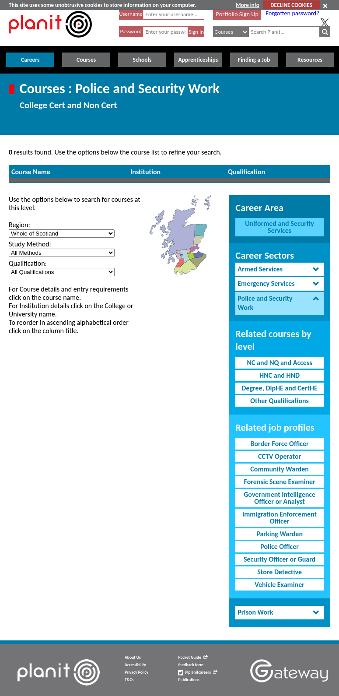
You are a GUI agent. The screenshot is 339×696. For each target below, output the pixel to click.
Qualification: (28, 263)
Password (130, 31)
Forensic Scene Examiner (279, 482)
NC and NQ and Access (279, 363)
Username (131, 14)
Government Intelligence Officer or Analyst (279, 498)
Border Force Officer (279, 443)
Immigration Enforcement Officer (279, 517)
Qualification (246, 172)
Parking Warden (279, 534)
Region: (19, 225)
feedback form (190, 665)
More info (247, 5)
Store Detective (279, 572)
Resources (309, 59)
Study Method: (30, 244)
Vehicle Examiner (279, 584)
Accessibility (135, 665)
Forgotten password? (292, 13)
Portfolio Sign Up (237, 14)
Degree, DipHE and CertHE (279, 388)
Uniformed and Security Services (279, 227)
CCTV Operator (279, 456)
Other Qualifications (279, 401)
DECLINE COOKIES (291, 5)
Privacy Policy (136, 672)
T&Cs (129, 679)
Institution (145, 172)
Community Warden (279, 469)
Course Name (30, 172)
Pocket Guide (192, 657)
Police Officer (279, 546)
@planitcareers (197, 672)
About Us (133, 657)
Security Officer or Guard (279, 559)
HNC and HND (279, 375)
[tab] (279, 269)
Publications (188, 679)
